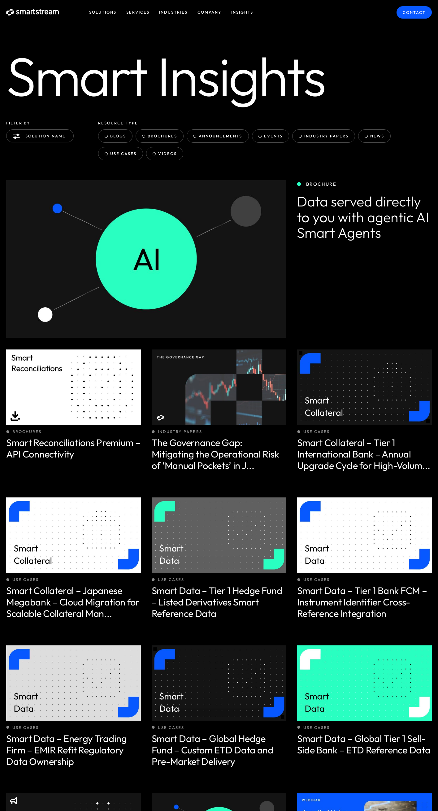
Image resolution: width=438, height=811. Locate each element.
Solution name (41, 136)
